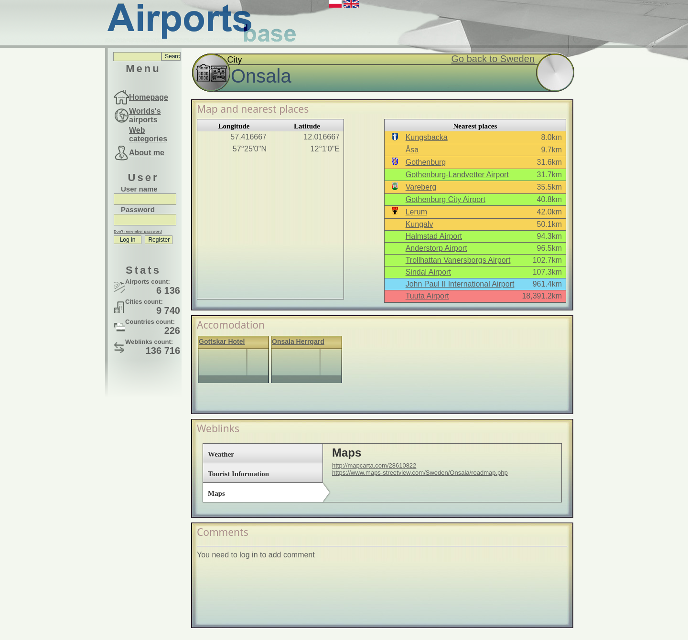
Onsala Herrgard (298, 341)
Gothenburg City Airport (445, 199)
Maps (216, 493)
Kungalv (419, 224)
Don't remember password (138, 231)
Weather (221, 454)
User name (139, 189)
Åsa (412, 150)
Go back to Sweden (493, 58)
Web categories (148, 134)
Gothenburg (426, 162)
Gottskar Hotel (222, 341)
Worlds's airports (145, 115)
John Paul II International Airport (460, 284)
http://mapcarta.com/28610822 (374, 465)
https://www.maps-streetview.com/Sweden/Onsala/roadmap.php (420, 472)
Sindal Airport (428, 272)
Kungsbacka (427, 137)
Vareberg (421, 187)
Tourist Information (238, 474)
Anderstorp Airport (436, 248)
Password (138, 209)
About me (146, 153)
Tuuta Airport (427, 296)
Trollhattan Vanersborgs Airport (458, 260)
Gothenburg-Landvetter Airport (457, 175)
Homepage (148, 97)
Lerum (416, 212)
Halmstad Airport (434, 236)
